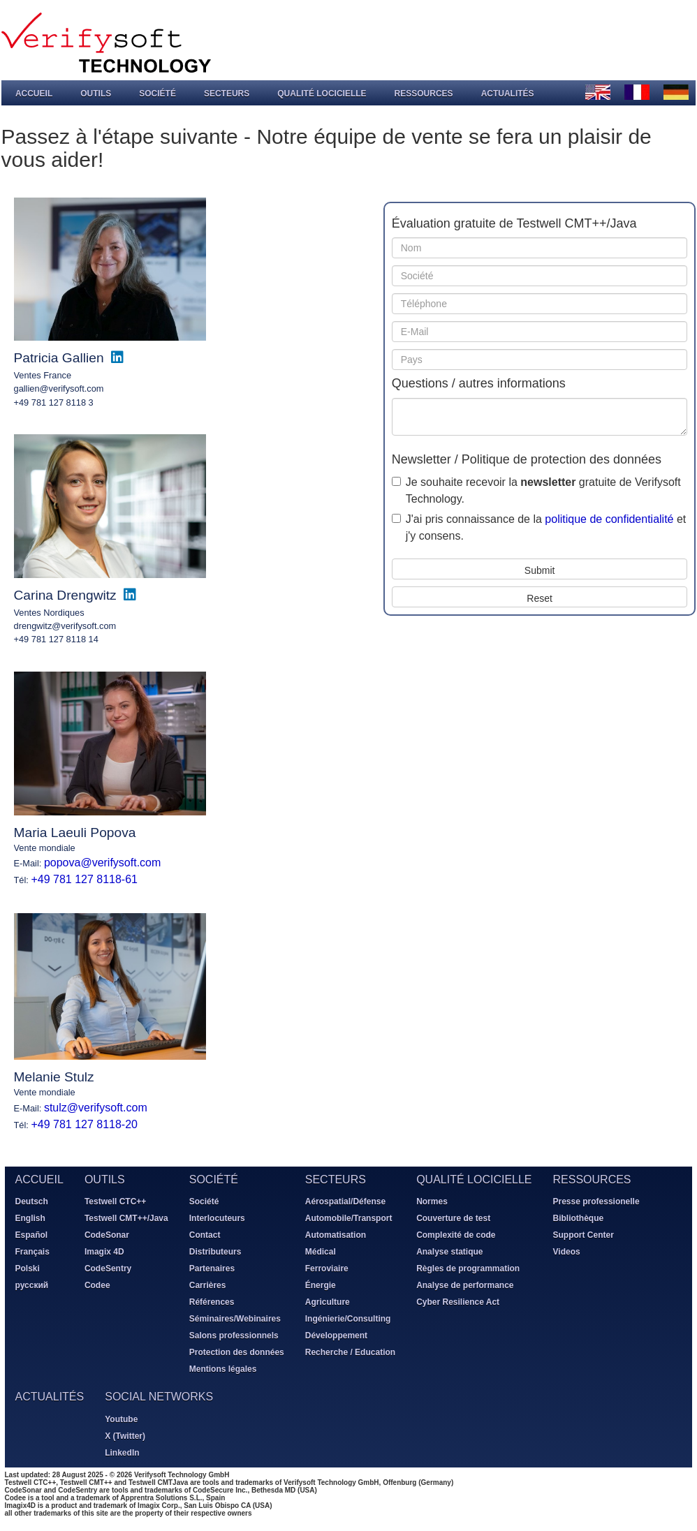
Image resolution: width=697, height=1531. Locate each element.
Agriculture (327, 1302)
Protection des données (236, 1352)
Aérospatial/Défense (345, 1201)
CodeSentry (107, 1268)
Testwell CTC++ (114, 1201)
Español (31, 1235)
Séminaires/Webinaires (234, 1319)
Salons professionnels (233, 1335)
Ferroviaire (326, 1268)
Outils (95, 93)
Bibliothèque (577, 1218)
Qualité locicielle (321, 93)
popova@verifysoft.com (101, 862)
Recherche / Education (350, 1352)
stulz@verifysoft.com (95, 1107)
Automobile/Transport (348, 1218)
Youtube (121, 1418)
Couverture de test (453, 1218)
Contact (204, 1235)
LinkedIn (122, 1452)
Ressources (423, 93)
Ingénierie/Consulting (347, 1319)
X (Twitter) (125, 1435)
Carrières (207, 1285)
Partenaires (211, 1268)
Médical (320, 1252)
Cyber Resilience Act (457, 1302)
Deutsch (31, 1201)
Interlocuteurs (216, 1218)
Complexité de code (455, 1235)
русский (31, 1285)
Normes (432, 1201)
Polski (27, 1268)
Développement (336, 1335)
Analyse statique (449, 1252)
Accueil (33, 93)
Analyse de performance (464, 1285)
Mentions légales (222, 1369)
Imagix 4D (104, 1252)
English (30, 1218)
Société (156, 93)
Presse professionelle (595, 1201)
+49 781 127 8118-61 (84, 879)
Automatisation (335, 1235)
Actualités (507, 93)
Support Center (582, 1235)
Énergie (320, 1285)
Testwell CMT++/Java (126, 1218)
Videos (566, 1252)
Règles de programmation (468, 1268)
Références (211, 1302)
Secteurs (226, 93)
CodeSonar (106, 1235)
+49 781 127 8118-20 (84, 1124)
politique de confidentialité (609, 518)
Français (32, 1252)
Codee (97, 1285)
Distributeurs (215, 1252)
